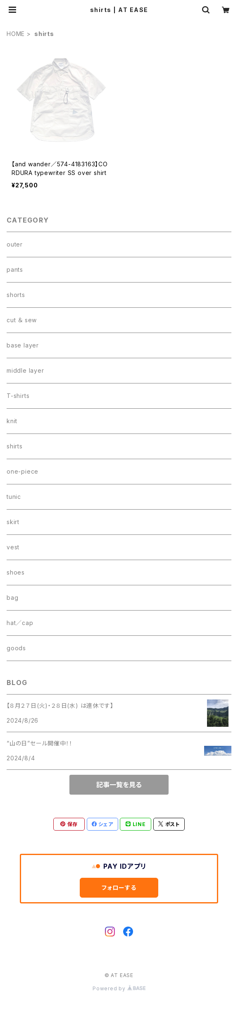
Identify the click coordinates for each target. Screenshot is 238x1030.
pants (15, 269)
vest (13, 547)
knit (12, 420)
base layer (23, 345)
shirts (15, 446)
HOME (16, 33)
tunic (14, 496)
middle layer (25, 370)
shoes (16, 572)
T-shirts (18, 395)
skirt (13, 521)
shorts (16, 294)
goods (16, 648)
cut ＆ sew (22, 319)
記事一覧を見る (119, 785)
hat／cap (20, 622)
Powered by (119, 988)
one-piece (22, 471)
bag (12, 597)
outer (15, 244)
